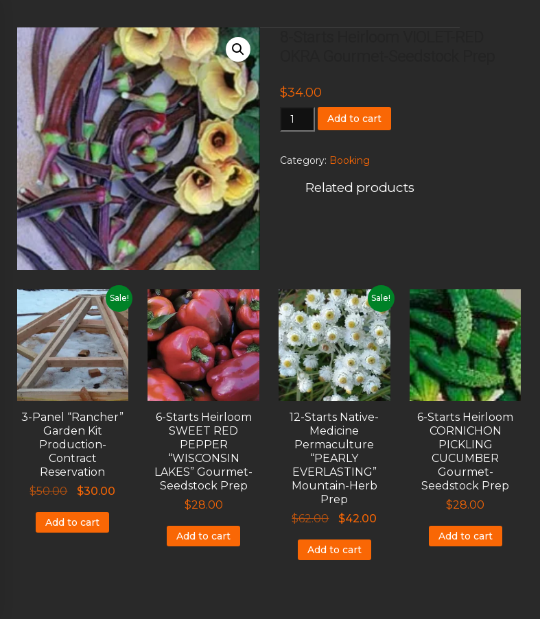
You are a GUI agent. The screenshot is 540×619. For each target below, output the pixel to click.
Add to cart (354, 118)
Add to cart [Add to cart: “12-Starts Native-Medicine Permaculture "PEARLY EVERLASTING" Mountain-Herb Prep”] (334, 550)
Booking (349, 160)
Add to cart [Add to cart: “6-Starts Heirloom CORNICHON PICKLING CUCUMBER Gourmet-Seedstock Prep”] (465, 536)
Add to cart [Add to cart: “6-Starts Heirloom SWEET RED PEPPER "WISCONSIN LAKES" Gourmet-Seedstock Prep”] (203, 536)
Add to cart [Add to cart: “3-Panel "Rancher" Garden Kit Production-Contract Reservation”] (72, 522)
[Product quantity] (297, 119)
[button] (238, 49)
